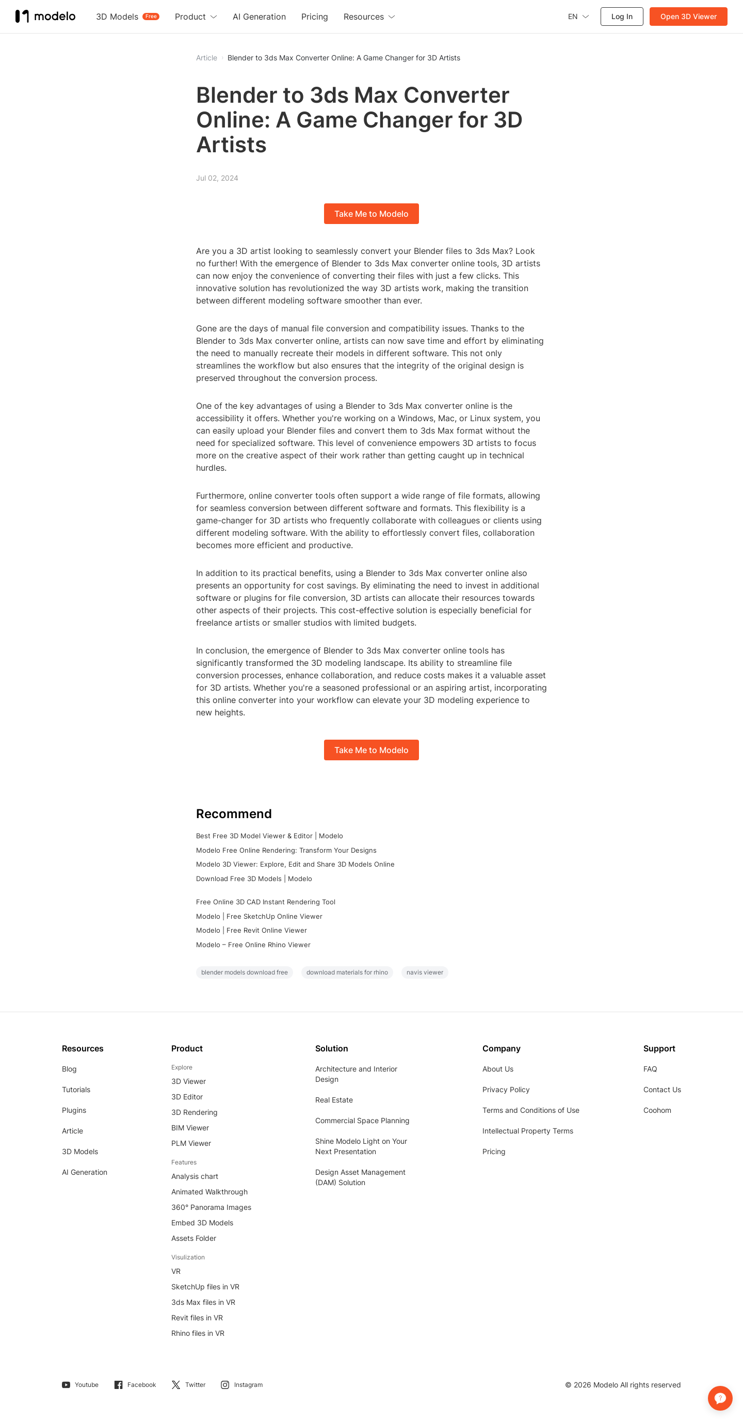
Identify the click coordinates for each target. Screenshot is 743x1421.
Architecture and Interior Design (356, 1073)
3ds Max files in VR (203, 1302)
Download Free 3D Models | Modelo (254, 878)
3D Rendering (194, 1112)
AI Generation (84, 1172)
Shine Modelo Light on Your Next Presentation (361, 1146)
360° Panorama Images (211, 1207)
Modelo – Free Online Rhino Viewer (253, 944)
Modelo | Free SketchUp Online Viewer (259, 916)
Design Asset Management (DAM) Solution (360, 1177)
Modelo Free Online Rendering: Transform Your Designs (286, 850)
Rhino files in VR (197, 1333)
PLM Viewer (191, 1143)
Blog (69, 1068)
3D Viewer (188, 1081)
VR (176, 1271)
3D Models (80, 1151)
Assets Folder (193, 1238)
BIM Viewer (190, 1127)
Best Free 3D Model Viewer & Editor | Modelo (269, 836)
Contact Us (662, 1089)
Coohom (657, 1110)
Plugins (74, 1110)
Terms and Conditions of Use (530, 1110)
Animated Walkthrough (209, 1191)
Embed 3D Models (202, 1222)
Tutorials (76, 1089)
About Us (497, 1068)
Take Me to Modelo (371, 214)
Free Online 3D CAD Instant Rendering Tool (265, 902)
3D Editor (187, 1096)
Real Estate (334, 1099)
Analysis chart (194, 1176)
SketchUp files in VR (205, 1286)
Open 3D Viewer (688, 16)
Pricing (494, 1151)
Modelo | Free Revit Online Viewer (251, 930)
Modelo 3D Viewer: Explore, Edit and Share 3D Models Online (295, 864)
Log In (622, 16)
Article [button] (206, 58)
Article (72, 1130)
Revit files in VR (197, 1317)
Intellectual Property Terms (527, 1130)
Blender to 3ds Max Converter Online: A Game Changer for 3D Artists (344, 58)
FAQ (650, 1068)
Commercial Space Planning (362, 1120)
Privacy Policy (506, 1089)
